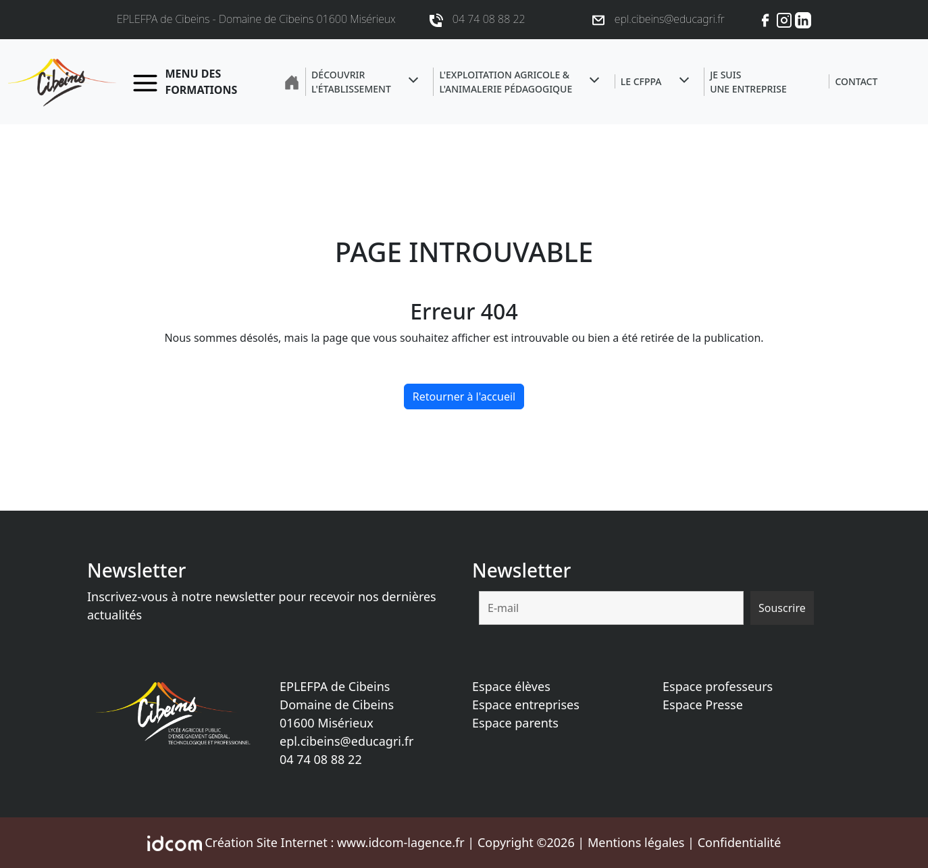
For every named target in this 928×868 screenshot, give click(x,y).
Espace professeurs (718, 686)
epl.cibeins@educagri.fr (346, 741)
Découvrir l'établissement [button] (351, 81)
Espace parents (515, 723)
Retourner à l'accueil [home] (464, 396)
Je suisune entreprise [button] (748, 81)
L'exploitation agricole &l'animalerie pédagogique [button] (505, 81)
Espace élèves (511, 686)
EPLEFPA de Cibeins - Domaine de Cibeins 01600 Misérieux (256, 18)
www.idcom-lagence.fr (401, 842)
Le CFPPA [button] (641, 81)
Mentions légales (636, 842)
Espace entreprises (525, 704)
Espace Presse (703, 704)
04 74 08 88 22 (321, 759)
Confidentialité (739, 842)
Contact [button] (856, 81)
